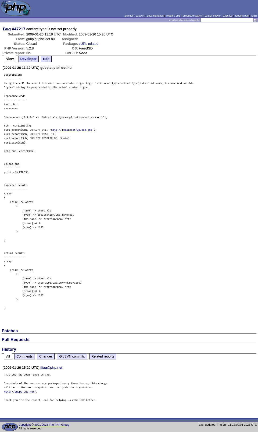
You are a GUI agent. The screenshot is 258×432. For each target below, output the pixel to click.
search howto (212, 15)
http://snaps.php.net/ (20, 391)
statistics (227, 15)
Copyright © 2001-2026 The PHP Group (43, 424)
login (254, 15)
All (8, 356)
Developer (28, 59)
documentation (155, 15)
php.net (129, 15)
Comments (24, 356)
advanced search (192, 15)
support (140, 15)
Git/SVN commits (72, 356)
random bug (242, 15)
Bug (7, 29)
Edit (46, 59)
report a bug (173, 15)
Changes (46, 356)
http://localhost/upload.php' (72, 129)
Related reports (102, 356)
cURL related (88, 44)
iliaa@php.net (51, 367)
